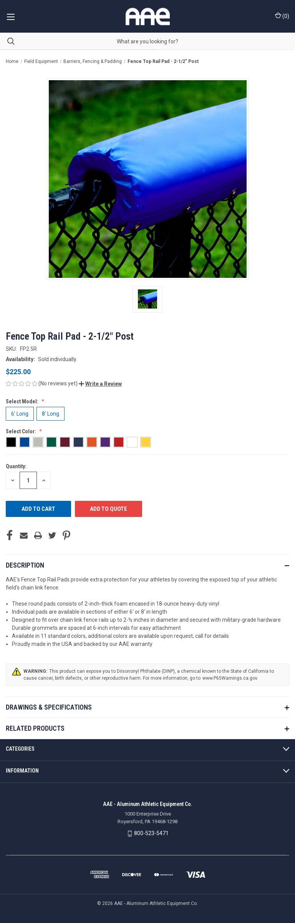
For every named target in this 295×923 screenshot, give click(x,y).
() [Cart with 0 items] (282, 15)
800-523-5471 (151, 833)
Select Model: (23, 401)
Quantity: (16, 466)
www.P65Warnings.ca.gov (229, 678)
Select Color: (21, 431)
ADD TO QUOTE (108, 508)
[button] (100, 384)
